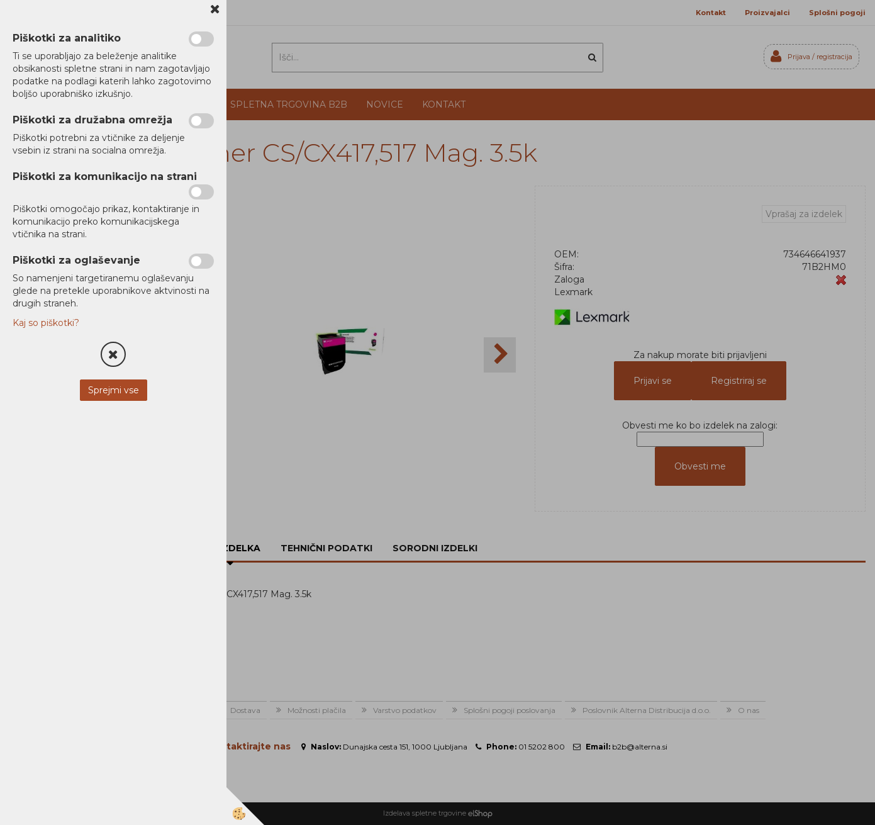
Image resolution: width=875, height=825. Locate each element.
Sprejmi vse (113, 390)
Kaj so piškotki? (46, 322)
